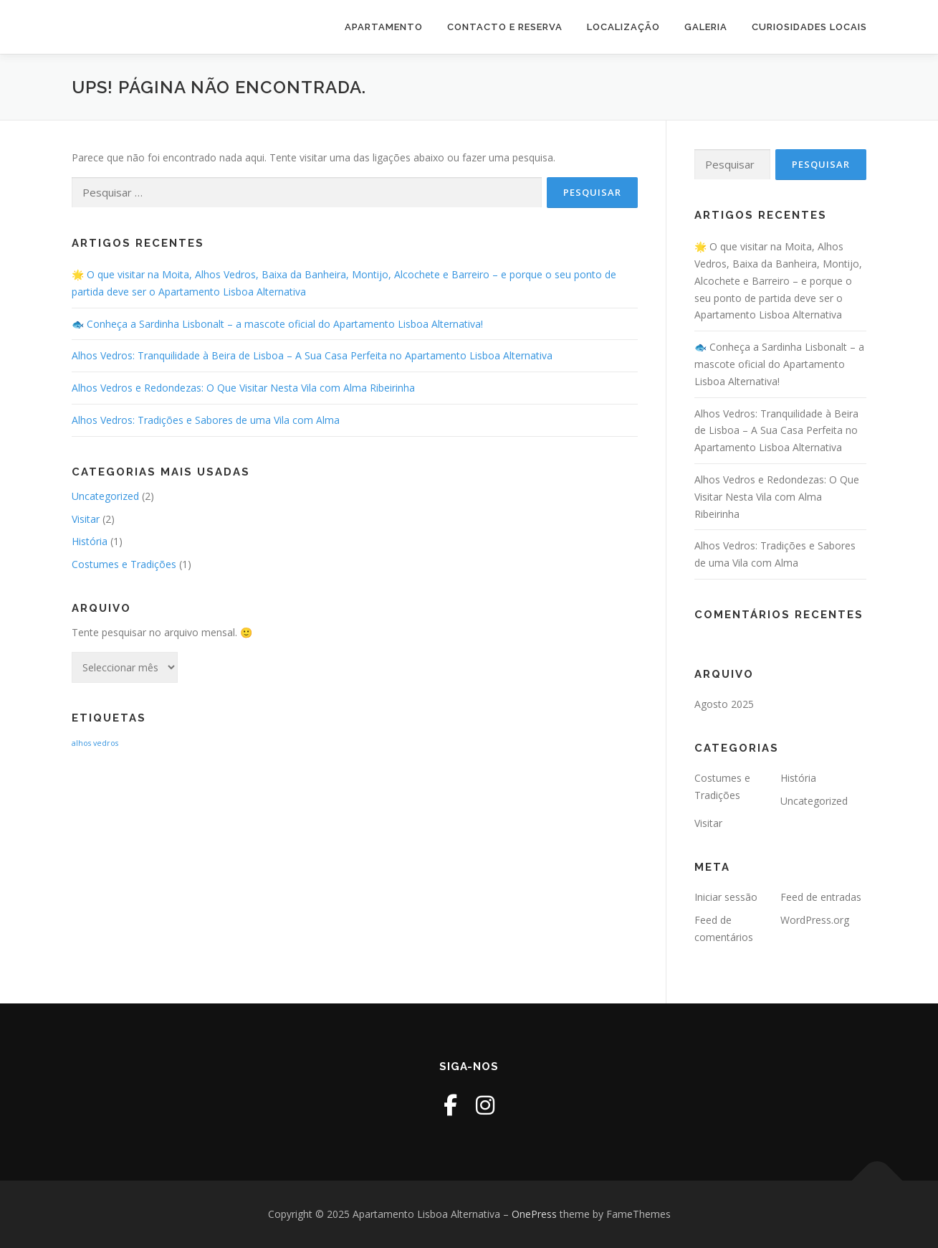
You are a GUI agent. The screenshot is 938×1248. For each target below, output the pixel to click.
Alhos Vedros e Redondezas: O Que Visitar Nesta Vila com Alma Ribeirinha (243, 387)
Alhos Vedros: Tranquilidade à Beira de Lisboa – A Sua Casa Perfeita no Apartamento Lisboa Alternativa (312, 355)
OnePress (534, 1214)
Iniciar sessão (725, 897)
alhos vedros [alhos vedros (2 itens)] (95, 743)
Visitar (86, 519)
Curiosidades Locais (809, 27)
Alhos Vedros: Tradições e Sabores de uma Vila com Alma (206, 420)
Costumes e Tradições (124, 564)
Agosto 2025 (724, 704)
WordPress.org (814, 920)
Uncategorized (105, 496)
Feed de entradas (820, 897)
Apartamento (384, 27)
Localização (623, 27)
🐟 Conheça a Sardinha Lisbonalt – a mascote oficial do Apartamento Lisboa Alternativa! (277, 324)
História (89, 541)
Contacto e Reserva (505, 27)
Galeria (705, 27)
